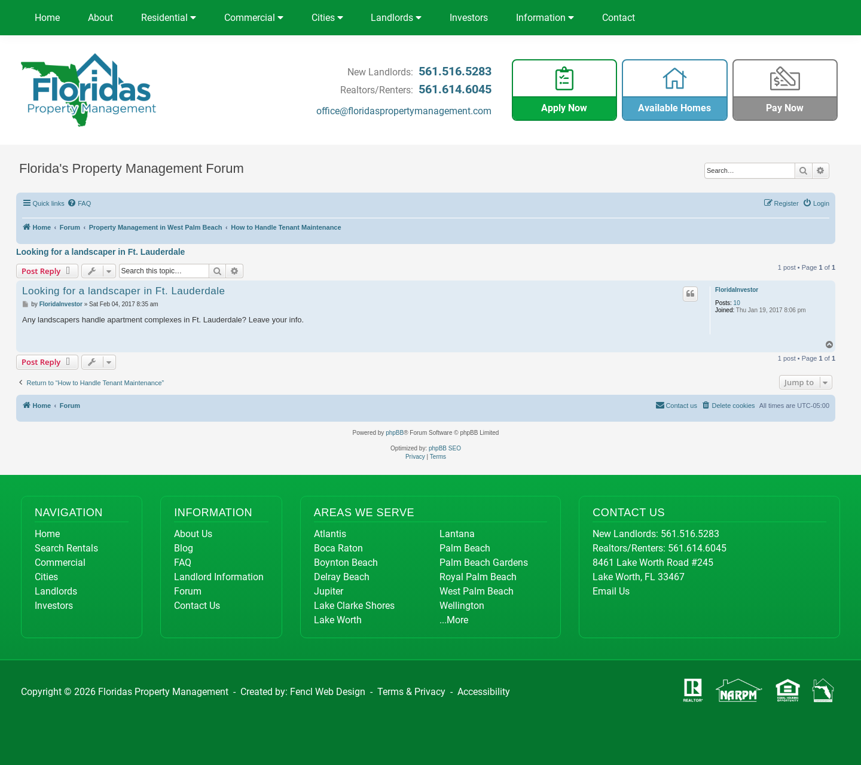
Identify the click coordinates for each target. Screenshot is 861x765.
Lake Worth (338, 620)
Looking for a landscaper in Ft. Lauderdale (100, 252)
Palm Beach (464, 548)
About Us (193, 534)
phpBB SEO (445, 448)
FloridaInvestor (736, 290)
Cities (327, 17)
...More (453, 620)
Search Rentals (66, 548)
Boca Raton (338, 548)
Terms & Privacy (411, 691)
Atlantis (330, 534)
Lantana (457, 534)
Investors (469, 17)
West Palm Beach (476, 591)
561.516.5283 (455, 71)
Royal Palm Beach (478, 577)
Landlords (396, 17)
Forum (187, 591)
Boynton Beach (346, 562)
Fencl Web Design (327, 691)
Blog (183, 548)
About (100, 17)
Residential (168, 17)
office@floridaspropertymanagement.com (403, 111)
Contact (618, 17)
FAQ (182, 562)
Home (47, 17)
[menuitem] (79, 203)
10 (737, 303)
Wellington (461, 605)
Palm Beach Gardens (483, 562)
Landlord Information (219, 577)
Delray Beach (342, 577)
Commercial (253, 17)
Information (545, 17)
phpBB (395, 432)
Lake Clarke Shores (354, 605)
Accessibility (483, 691)
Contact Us (197, 605)
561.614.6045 (455, 89)
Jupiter (328, 591)
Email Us (611, 591)
